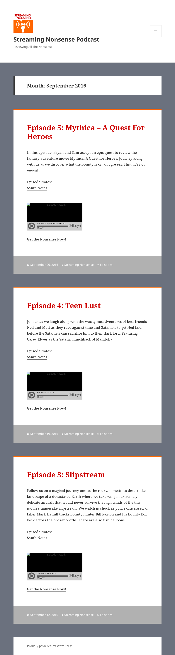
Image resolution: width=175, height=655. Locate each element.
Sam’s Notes (37, 187)
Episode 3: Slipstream (66, 474)
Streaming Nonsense (79, 265)
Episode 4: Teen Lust (64, 305)
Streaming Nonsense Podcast (56, 39)
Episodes (106, 265)
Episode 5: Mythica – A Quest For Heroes (86, 132)
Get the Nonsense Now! (46, 239)
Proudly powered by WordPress (49, 646)
